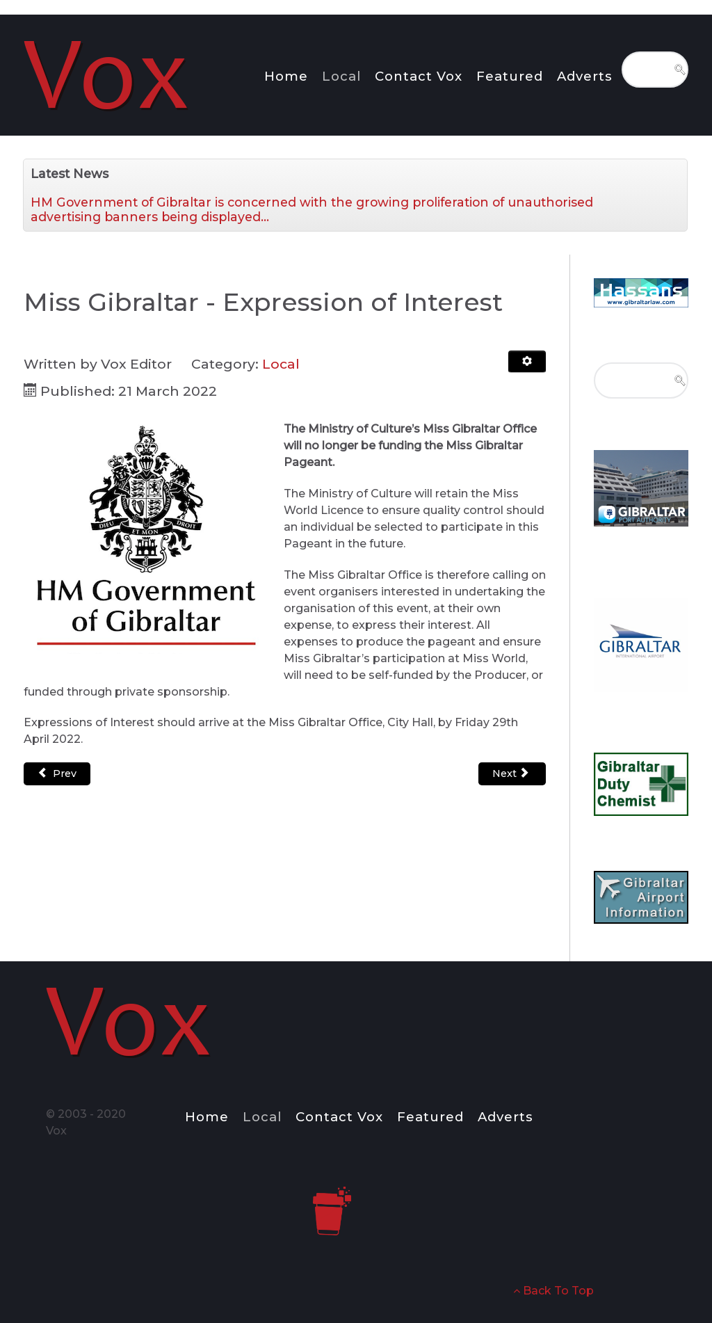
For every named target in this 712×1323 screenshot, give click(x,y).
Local (281, 363)
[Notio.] (108, 72)
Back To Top (553, 1290)
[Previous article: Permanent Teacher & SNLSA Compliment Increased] (57, 773)
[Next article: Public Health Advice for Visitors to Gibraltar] (512, 773)
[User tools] (527, 362)
